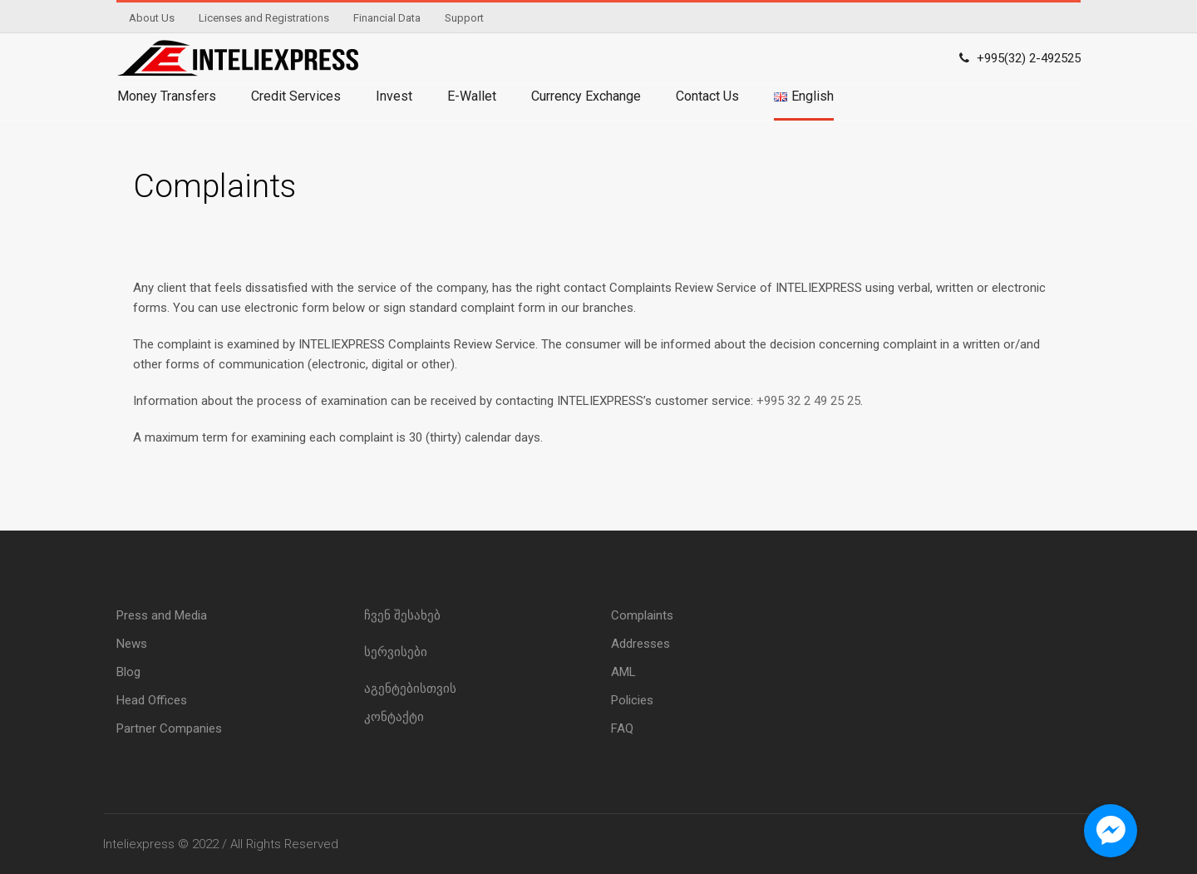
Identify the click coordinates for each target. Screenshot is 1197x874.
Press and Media (161, 615)
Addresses (640, 643)
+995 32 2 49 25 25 (808, 400)
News (131, 643)
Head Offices (151, 700)
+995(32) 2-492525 (1029, 58)
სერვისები (395, 651)
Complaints (642, 615)
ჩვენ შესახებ (402, 615)
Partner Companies (169, 728)
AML (623, 671)
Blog (128, 671)
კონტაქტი (394, 716)
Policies (632, 700)
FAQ (622, 728)
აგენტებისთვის (410, 688)
